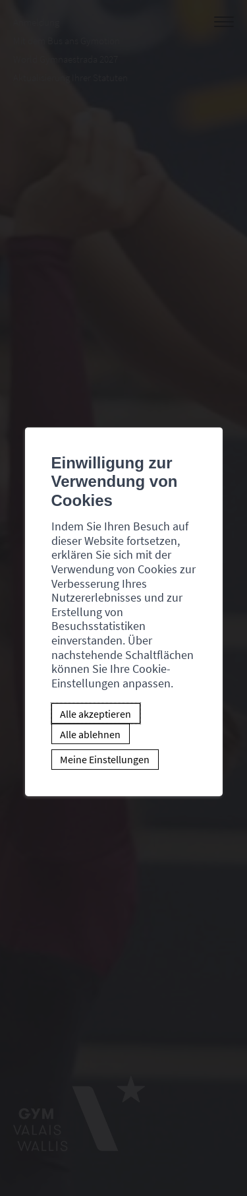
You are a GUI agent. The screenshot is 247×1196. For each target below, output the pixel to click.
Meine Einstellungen (105, 759)
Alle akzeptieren (95, 713)
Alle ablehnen (90, 733)
